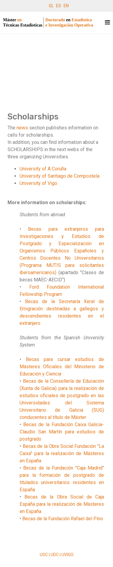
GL (51, 5)
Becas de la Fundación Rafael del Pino (62, 518)
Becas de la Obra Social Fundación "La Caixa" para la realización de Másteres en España (62, 453)
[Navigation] (107, 22)
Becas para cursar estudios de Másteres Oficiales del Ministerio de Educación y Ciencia (62, 366)
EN (66, 5)
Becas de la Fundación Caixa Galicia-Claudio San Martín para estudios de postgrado (62, 432)
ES (58, 5)
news (22, 128)
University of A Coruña (43, 169)
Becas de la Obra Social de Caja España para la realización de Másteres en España (62, 504)
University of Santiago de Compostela (59, 176)
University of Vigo (38, 183)
